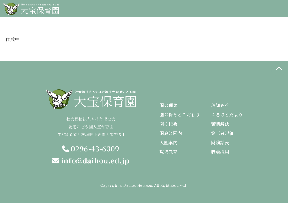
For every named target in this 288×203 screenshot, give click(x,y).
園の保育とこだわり (179, 114)
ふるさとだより (227, 114)
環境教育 (168, 152)
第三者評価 (222, 133)
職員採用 (220, 152)
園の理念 (168, 105)
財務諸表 (220, 142)
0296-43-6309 (91, 148)
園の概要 (168, 124)
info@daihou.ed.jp (90, 160)
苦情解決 (220, 124)
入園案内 (168, 142)
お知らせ (220, 105)
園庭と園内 (170, 133)
